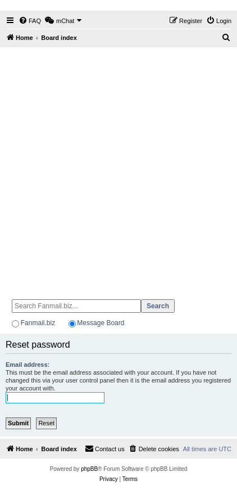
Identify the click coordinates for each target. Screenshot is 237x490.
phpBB (89, 469)
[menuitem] (30, 21)
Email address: (27, 364)
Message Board (100, 323)
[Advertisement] (118, 168)
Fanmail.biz (38, 323)
